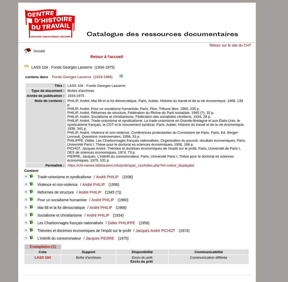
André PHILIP (107, 177)
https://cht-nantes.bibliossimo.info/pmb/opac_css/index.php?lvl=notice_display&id (131, 165)
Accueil (34, 51)
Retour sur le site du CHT (230, 45)
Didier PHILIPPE (121, 223)
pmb (137, 279)
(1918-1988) (83, 77)
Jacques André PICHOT (155, 231)
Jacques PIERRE (100, 238)
